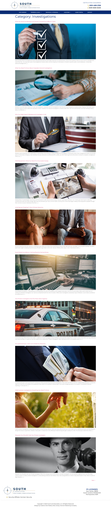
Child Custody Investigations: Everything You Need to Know (32, 390)
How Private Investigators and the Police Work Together (31, 298)
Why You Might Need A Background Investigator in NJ (30, 114)
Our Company (22, 12)
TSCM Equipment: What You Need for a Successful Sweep (31, 161)
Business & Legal (36, 12)
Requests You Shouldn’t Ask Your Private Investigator (30, 435)
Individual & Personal (53, 12)
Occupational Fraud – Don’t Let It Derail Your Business (30, 343)
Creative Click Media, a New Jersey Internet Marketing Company (58, 505)
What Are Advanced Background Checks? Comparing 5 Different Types (35, 21)
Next (94, 480)
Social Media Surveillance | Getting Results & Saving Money (31, 252)
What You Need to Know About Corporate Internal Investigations (33, 68)
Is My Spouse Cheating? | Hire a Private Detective (29, 207)
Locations (67, 12)
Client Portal (79, 12)
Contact (89, 12)
